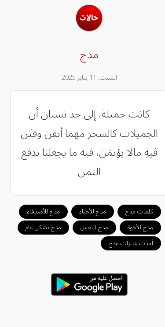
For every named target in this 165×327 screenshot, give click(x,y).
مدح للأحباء (86, 211)
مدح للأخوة (134, 227)
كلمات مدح (133, 211)
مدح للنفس (88, 227)
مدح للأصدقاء (36, 211)
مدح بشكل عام (37, 227)
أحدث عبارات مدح (124, 243)
